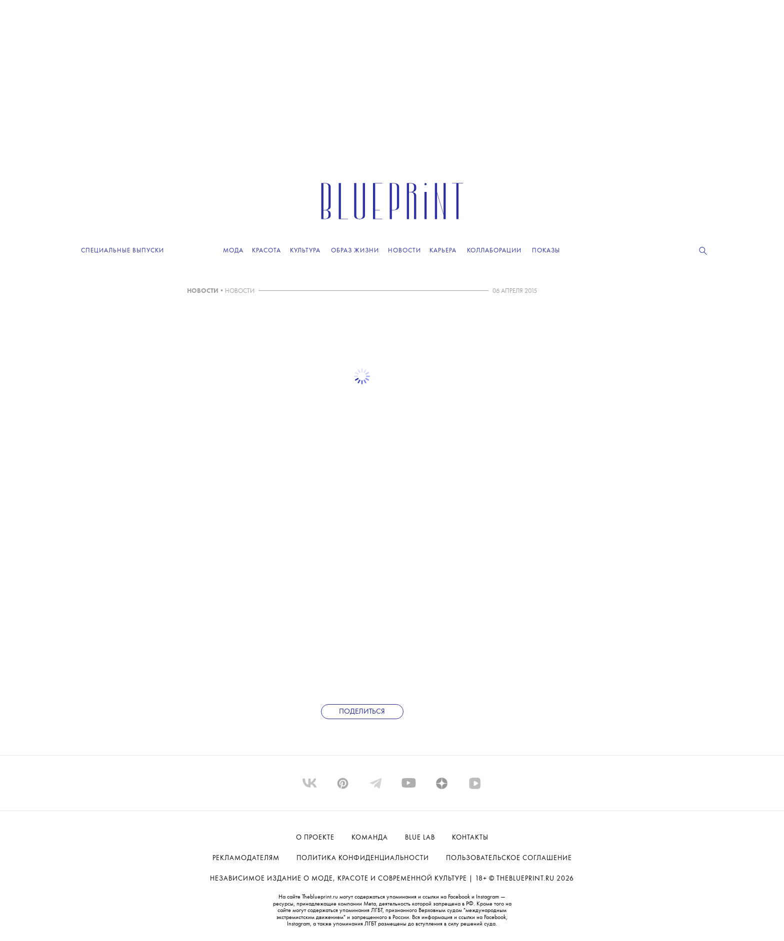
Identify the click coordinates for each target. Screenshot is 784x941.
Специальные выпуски (122, 250)
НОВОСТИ (202, 291)
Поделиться (362, 712)
